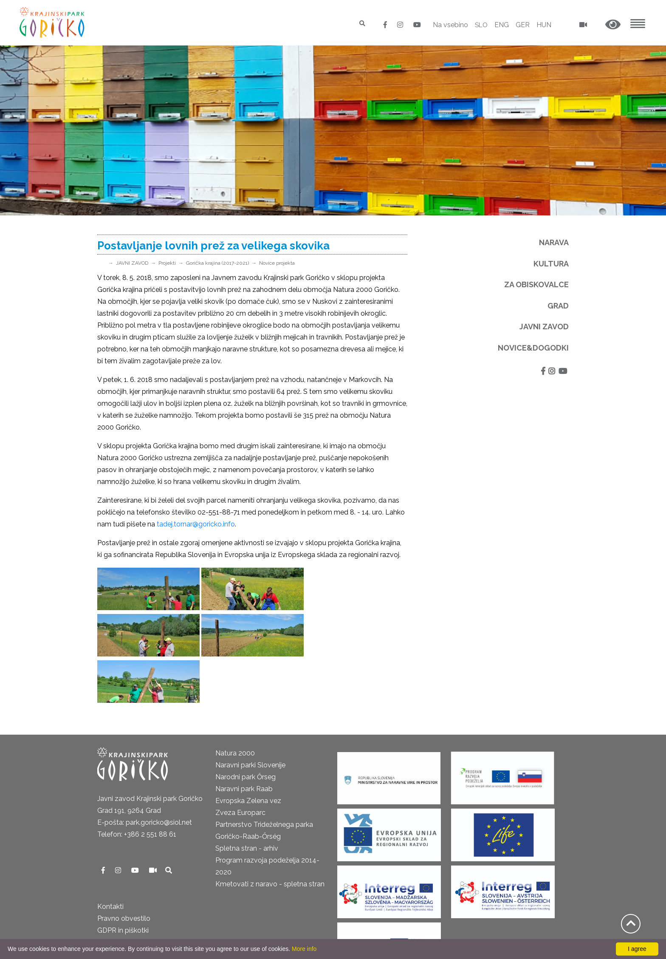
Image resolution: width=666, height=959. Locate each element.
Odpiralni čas (117, 896)
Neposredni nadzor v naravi (140, 920)
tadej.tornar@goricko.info (196, 524)
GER (523, 25)
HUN (543, 25)
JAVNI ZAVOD (132, 263)
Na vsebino (449, 25)
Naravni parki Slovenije (250, 719)
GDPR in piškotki (123, 884)
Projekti (167, 263)
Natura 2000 (235, 707)
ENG (501, 25)
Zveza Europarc (240, 766)
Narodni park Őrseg (245, 731)
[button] (613, 24)
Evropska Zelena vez (248, 754)
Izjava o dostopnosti (129, 932)
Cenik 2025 (114, 908)
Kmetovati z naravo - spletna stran (270, 838)
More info (304, 948)
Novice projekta (277, 263)
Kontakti (110, 860)
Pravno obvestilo (123, 872)
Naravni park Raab (244, 742)
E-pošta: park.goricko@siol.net (144, 776)
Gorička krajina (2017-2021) (217, 263)
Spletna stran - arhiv (246, 802)
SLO (481, 25)
